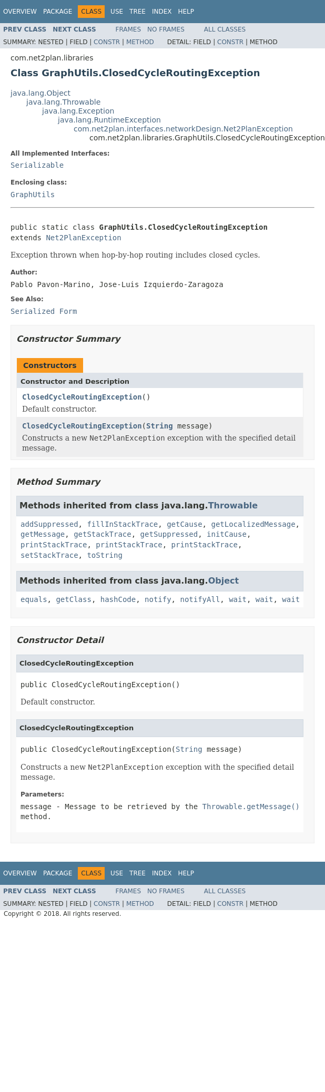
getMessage (43, 534)
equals (34, 599)
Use (116, 11)
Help (186, 11)
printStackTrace (54, 544)
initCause (227, 534)
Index (162, 11)
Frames (128, 29)
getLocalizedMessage (253, 524)
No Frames (166, 29)
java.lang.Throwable (63, 102)
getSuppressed (169, 534)
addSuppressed (49, 524)
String (159, 426)
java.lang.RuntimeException (109, 120)
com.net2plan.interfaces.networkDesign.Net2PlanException (183, 129)
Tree (137, 11)
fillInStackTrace (122, 524)
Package (57, 11)
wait (238, 599)
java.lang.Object (40, 93)
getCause (184, 524)
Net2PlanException (83, 237)
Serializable (37, 165)
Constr (107, 42)
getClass (73, 599)
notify (158, 599)
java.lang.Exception (78, 111)
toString (104, 555)
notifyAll (200, 599)
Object (223, 581)
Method (140, 42)
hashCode (118, 599)
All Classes (225, 29)
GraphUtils (33, 194)
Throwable (233, 506)
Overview (20, 11)
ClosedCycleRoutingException (82, 397)
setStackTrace (49, 555)
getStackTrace (102, 534)
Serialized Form (44, 311)
